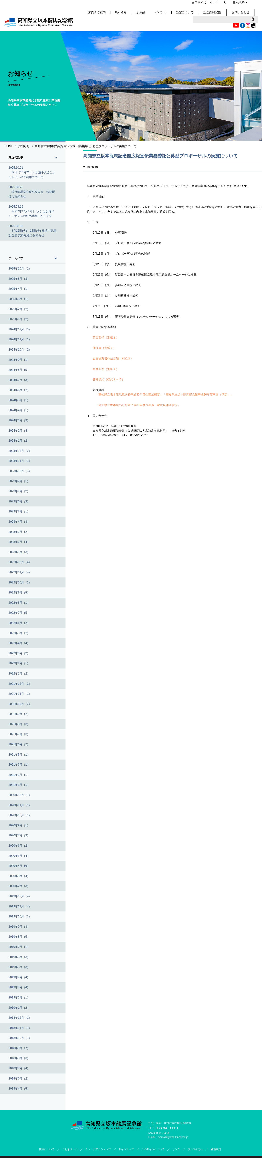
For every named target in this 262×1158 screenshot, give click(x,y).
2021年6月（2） (19, 734)
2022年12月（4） (20, 551)
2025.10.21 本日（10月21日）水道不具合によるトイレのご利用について (32, 162)
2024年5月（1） (19, 389)
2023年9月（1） (19, 470)
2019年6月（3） (19, 946)
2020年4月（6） (19, 855)
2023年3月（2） (19, 521)
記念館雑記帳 (223, 14)
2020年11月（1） (20, 794)
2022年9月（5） (19, 582)
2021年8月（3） (19, 713)
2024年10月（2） (20, 339)
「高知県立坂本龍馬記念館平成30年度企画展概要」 (129, 384)
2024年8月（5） (19, 359)
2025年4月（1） (19, 278)
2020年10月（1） (20, 804)
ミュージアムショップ (98, 1138)
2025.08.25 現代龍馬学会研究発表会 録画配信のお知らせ (32, 181)
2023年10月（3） (20, 460)
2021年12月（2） (20, 673)
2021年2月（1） (19, 764)
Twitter (188, 4)
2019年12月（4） (20, 885)
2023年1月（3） (19, 541)
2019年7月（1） (19, 936)
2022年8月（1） (19, 592)
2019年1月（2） (19, 997)
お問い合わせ (249, 14)
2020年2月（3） (19, 875)
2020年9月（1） (19, 815)
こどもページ (70, 1138)
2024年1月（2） (19, 430)
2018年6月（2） (19, 1067)
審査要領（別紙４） (106, 358)
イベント (172, 14)
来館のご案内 (110, 14)
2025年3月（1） (19, 288)
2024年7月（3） (19, 369)
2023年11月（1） (20, 450)
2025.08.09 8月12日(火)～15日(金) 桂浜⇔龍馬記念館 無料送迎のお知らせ (32, 220)
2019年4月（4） (19, 966)
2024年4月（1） (19, 399)
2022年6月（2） (19, 612)
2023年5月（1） (19, 501)
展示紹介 (134, 14)
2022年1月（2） (19, 663)
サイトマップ (126, 1138)
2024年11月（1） (20, 329)
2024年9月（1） (19, 349)
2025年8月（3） (19, 268)
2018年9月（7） (19, 1037)
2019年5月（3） (19, 956)
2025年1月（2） (19, 308)
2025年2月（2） (19, 298)
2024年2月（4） (19, 420)
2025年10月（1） (20, 258)
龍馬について (46, 1138)
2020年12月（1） (20, 784)
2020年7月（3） (19, 825)
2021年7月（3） (19, 723)
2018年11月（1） (20, 1017)
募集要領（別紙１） (106, 327)
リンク (176, 1138)
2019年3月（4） (19, 976)
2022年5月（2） (19, 622)
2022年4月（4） (19, 632)
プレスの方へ (195, 1138)
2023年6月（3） (19, 491)
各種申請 (216, 1138)
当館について (196, 14)
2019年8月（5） (19, 926)
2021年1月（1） (19, 774)
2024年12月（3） (20, 318)
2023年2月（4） (19, 531)
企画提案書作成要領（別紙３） (113, 348)
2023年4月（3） (19, 511)
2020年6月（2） (19, 835)
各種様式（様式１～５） (109, 369)
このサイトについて (153, 1138)
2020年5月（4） (19, 845)
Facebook (177, 4)
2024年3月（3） (19, 410)
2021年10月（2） (20, 693)
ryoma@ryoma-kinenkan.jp (173, 1126)
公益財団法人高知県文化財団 (156, 1152)
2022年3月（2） (19, 642)
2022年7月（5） (19, 602)
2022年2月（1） (19, 652)
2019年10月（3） (20, 906)
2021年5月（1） (19, 744)
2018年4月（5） (19, 1078)
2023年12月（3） (20, 440)
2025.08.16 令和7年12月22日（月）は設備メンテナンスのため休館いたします (32, 201)
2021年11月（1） (20, 683)
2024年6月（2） (19, 379)
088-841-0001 (167, 1118)
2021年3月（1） (19, 754)
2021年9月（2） (19, 703)
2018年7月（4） (19, 1057)
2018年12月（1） (20, 1007)
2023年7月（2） (19, 480)
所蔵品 (153, 14)
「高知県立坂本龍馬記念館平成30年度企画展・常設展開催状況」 (138, 394)
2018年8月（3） (19, 1047)
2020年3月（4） (19, 865)
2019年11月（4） (20, 895)
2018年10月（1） (20, 1027)
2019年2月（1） (19, 987)
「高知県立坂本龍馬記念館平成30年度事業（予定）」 (198, 384)
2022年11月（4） (20, 561)
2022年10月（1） (20, 571)
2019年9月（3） (19, 916)
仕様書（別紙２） (104, 337)
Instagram (182, 4)
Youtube (170, 4)
